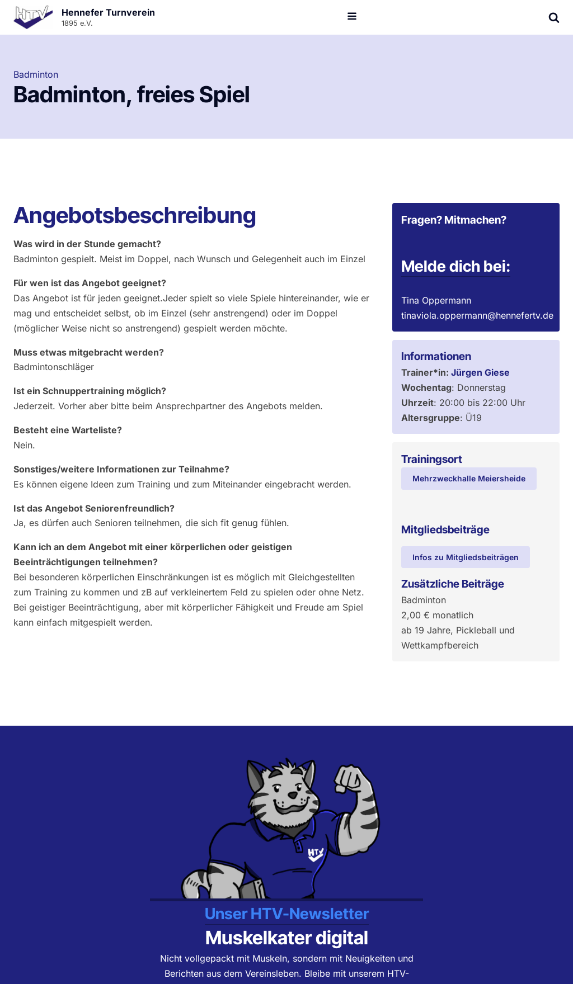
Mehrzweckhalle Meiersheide (468, 478)
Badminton (35, 74)
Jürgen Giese (480, 372)
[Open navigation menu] (352, 17)
